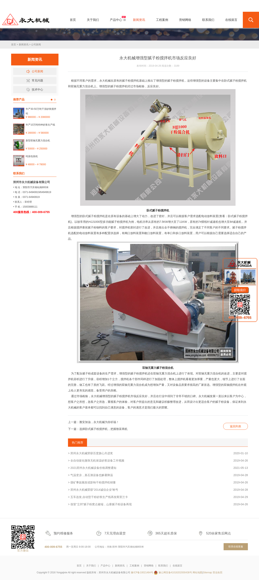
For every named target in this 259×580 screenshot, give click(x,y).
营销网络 (149, 565)
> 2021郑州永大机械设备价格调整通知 (158, 468)
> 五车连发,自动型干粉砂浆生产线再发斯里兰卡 (158, 497)
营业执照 (217, 572)
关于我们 (91, 565)
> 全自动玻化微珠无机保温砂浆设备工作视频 (158, 460)
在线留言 (177, 565)
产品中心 (105, 565)
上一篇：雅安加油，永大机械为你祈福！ (93, 422)
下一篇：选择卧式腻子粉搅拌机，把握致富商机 (97, 429)
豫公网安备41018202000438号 (175, 572)
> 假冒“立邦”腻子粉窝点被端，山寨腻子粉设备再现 (158, 504)
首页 (13, 44)
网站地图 (197, 572)
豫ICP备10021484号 (142, 572)
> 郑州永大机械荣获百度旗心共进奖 (158, 453)
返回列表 (235, 426)
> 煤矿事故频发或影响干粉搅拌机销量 (158, 482)
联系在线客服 (235, 546)
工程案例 (134, 565)
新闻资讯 (24, 44)
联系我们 (163, 565)
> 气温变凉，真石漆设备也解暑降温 (158, 475)
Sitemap (207, 572)
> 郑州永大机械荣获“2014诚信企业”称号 (158, 490)
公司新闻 (36, 44)
